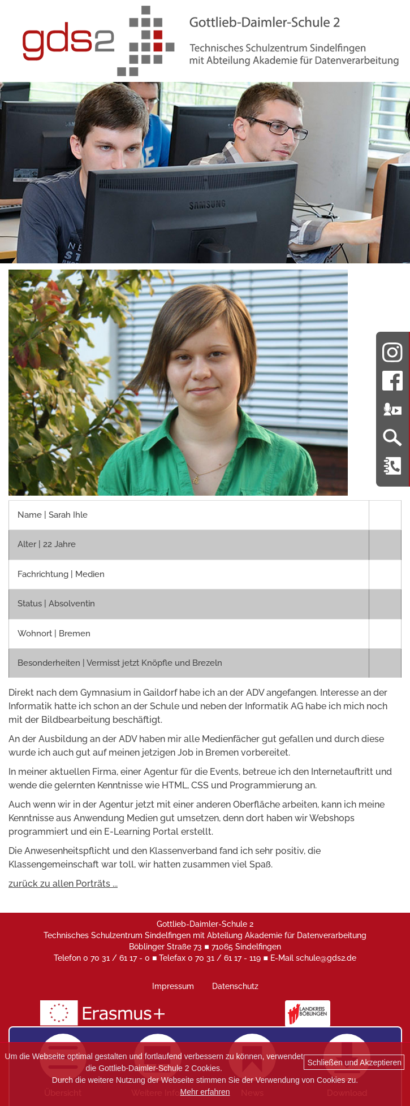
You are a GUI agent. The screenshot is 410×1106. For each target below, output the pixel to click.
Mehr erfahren (205, 1091)
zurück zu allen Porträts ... (63, 883)
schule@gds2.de (326, 957)
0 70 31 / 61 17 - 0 (116, 957)
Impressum (173, 986)
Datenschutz (235, 986)
